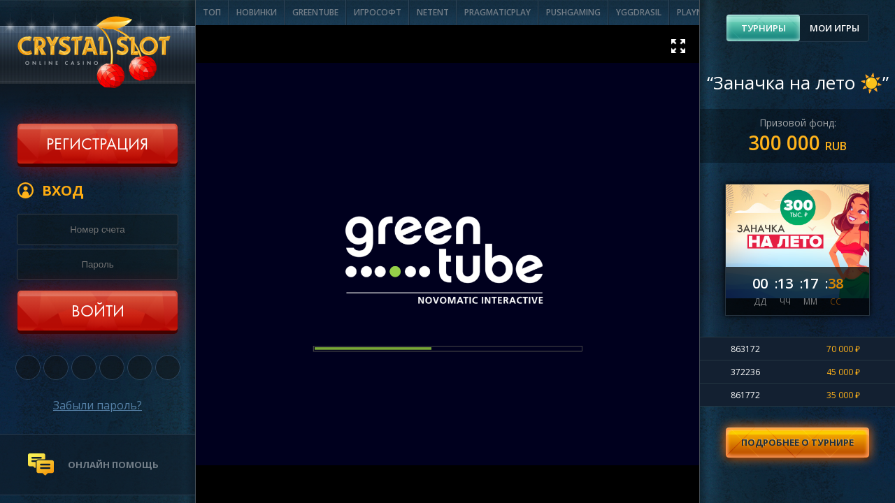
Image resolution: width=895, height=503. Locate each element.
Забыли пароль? (97, 405)
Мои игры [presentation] (834, 28)
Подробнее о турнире (797, 442)
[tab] (763, 28)
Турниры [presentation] (763, 28)
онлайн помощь (113, 464)
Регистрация (97, 145)
